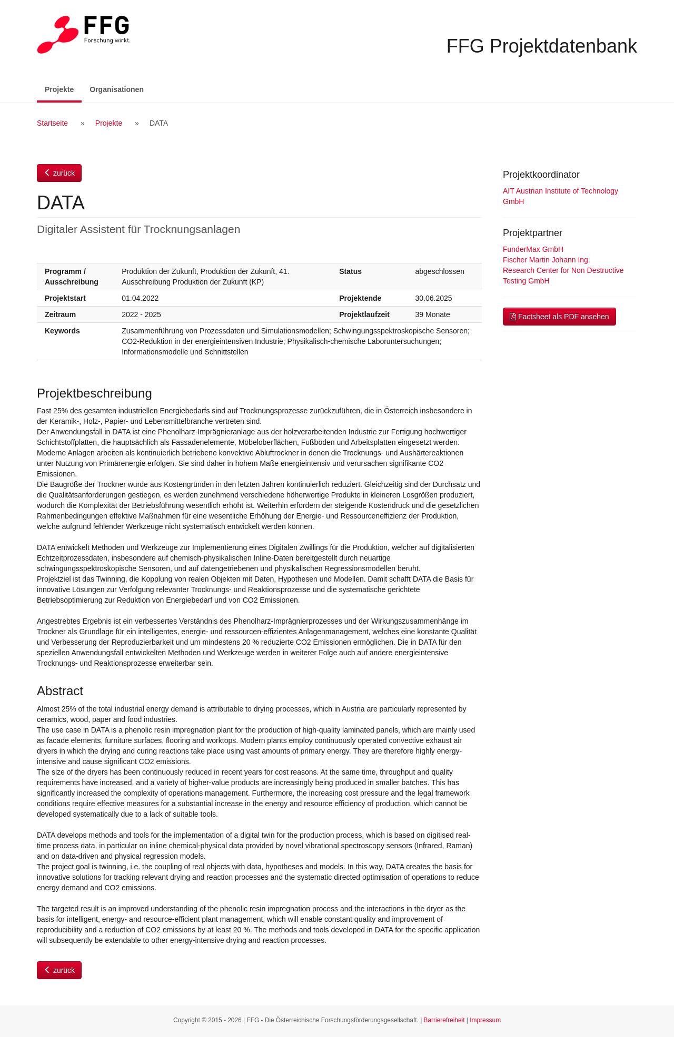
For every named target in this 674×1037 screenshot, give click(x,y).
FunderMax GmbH (533, 249)
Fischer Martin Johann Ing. (546, 260)
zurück (59, 173)
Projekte (63, 89)
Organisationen (117, 89)
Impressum (485, 1020)
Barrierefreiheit (444, 1020)
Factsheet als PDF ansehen (559, 316)
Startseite (52, 123)
